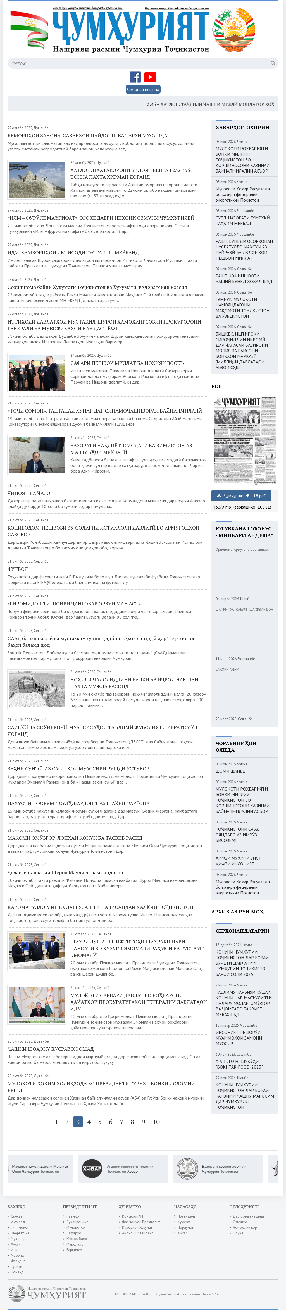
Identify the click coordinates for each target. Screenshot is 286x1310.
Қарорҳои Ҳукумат (137, 1227)
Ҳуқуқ (15, 1244)
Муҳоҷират (20, 1238)
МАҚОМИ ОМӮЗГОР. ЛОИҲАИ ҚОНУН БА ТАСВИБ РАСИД (75, 837)
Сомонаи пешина (143, 89)
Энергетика (20, 1233)
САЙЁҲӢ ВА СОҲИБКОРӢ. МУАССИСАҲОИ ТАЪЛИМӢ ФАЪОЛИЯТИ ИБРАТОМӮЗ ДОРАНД (102, 730)
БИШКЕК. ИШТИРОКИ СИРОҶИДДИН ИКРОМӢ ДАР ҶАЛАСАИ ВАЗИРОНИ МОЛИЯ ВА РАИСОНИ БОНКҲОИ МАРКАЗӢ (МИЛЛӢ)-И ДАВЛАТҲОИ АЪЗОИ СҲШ (242, 350)
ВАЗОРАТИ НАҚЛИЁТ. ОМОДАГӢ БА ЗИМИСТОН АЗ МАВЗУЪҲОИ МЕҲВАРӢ (131, 448)
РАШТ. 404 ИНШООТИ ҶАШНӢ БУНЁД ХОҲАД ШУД (244, 278)
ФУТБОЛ (18, 569)
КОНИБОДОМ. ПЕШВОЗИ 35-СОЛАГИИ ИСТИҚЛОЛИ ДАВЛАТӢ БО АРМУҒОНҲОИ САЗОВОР (103, 531)
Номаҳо (17, 1272)
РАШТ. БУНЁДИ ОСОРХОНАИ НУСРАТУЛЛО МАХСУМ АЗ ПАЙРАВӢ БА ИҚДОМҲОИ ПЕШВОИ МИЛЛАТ (244, 249)
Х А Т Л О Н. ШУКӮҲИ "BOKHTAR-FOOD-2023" (239, 1064)
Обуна (238, 1233)
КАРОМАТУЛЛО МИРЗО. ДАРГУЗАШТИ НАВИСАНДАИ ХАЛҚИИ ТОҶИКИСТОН (100, 907)
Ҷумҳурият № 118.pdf (241, 496)
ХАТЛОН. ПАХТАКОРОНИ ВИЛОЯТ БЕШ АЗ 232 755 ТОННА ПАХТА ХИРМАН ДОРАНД (130, 173)
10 (156, 1121)
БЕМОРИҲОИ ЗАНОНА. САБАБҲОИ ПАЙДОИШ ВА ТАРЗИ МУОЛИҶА (87, 135)
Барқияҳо (74, 1249)
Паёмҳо (72, 1216)
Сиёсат (16, 1216)
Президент (186, 1216)
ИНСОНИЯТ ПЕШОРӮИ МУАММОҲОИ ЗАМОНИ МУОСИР (239, 1037)
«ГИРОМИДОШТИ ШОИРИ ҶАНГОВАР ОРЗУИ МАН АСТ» (74, 603)
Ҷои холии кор (245, 1227)
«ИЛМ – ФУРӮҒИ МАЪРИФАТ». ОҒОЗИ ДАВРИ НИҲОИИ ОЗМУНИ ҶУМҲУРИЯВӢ (101, 217)
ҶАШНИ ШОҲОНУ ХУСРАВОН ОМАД (51, 1048)
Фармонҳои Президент (141, 1222)
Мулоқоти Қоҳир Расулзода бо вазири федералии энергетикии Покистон (243, 194)
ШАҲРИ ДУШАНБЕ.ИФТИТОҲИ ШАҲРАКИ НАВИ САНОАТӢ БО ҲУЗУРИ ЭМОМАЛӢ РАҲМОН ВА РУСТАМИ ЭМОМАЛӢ (137, 948)
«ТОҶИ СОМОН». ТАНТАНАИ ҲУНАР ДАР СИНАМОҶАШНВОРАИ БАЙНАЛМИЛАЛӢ (105, 410)
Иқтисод (18, 1222)
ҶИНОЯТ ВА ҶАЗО (29, 493)
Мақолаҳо (75, 1244)
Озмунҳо (240, 1222)
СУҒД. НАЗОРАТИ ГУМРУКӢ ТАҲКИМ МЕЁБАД (243, 220)
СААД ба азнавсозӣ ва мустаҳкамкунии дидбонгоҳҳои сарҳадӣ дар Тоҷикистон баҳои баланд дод (102, 641)
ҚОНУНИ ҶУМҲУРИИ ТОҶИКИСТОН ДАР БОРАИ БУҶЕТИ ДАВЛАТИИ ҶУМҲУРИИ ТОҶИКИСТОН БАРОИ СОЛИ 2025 (242, 963)
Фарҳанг (18, 1261)
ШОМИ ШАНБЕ (230, 771)
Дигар (183, 1233)
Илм (14, 1249)
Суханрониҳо (77, 1222)
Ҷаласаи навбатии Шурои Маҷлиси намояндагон (65, 872)
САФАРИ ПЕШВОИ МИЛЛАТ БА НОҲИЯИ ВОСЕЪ (127, 363)
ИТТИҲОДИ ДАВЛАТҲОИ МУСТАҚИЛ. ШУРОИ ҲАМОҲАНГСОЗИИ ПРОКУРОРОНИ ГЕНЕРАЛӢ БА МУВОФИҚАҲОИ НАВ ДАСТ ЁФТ (104, 325)
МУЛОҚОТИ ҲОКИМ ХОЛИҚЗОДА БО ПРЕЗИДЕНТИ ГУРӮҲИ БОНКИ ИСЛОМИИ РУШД (101, 1086)
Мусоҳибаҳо (76, 1238)
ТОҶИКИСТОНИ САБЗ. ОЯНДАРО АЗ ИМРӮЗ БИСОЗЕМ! (237, 834)
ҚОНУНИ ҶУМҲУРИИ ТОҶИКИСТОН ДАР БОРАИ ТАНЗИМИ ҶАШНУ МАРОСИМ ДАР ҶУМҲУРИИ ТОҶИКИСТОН (245, 1096)
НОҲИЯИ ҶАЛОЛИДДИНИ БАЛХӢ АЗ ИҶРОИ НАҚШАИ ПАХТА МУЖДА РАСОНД (134, 682)
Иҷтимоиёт (19, 1227)
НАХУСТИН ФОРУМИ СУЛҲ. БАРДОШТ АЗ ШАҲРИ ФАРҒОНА (79, 803)
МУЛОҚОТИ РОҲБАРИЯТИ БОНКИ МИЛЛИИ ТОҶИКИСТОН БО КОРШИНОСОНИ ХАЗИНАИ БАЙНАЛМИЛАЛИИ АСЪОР (243, 160)
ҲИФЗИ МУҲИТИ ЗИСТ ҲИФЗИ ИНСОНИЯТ (238, 860)
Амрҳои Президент (137, 1233)
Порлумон (186, 1227)
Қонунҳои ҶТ (133, 1216)
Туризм (16, 1266)
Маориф (17, 1255)
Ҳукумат (184, 1222)
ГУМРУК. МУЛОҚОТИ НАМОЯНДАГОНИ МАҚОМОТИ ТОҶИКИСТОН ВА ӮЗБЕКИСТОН (243, 307)
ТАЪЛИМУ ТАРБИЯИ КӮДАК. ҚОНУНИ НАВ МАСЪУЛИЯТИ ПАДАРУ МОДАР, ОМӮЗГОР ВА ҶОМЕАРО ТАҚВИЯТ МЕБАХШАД (244, 1003)
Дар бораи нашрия (248, 1216)
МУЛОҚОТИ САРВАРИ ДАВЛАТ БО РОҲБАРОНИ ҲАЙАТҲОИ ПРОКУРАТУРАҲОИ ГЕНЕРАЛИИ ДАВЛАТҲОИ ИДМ (138, 1002)
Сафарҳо (73, 1233)
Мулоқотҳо (75, 1227)
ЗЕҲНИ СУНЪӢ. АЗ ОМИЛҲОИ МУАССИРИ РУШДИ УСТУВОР (78, 768)
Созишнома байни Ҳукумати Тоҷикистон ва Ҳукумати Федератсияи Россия (97, 287)
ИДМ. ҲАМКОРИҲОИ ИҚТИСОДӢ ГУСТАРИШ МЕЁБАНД (73, 252)
